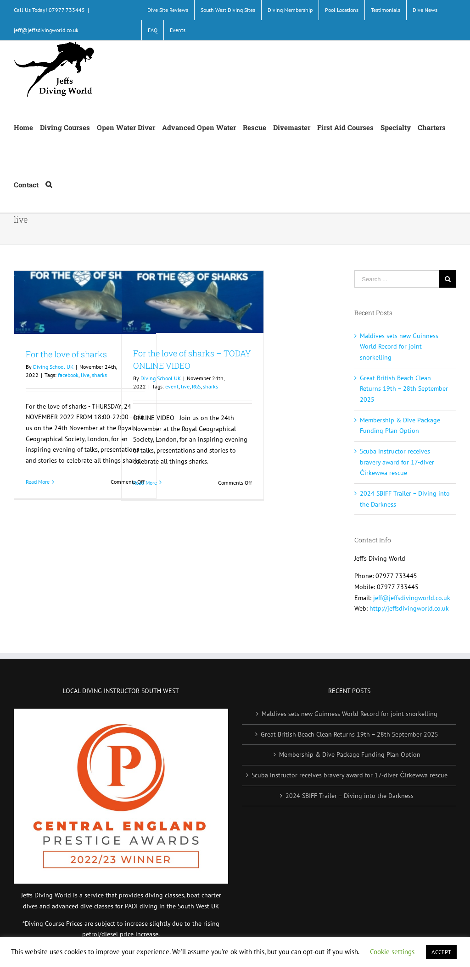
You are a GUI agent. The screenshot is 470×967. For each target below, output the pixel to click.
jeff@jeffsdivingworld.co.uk (46, 30)
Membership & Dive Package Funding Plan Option (349, 754)
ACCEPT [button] (441, 952)
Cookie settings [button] (392, 951)
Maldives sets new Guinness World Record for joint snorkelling (399, 346)
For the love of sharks (66, 354)
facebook (68, 375)
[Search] (48, 184)
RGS (196, 386)
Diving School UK (53, 366)
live (85, 375)
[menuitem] (167, 10)
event (172, 386)
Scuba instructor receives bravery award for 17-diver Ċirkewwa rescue (397, 462)
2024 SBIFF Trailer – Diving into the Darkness (349, 796)
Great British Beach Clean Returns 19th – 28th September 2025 (404, 389)
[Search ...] (396, 279)
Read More (38, 481)
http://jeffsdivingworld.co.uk (409, 608)
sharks (99, 375)
